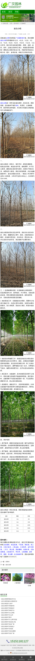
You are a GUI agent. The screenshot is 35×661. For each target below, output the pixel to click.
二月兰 (5, 549)
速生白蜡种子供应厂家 (7, 633)
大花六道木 (7, 547)
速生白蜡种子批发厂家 (7, 624)
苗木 (23, 38)
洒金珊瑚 (19, 549)
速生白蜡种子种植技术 (7, 608)
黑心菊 (12, 549)
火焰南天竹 (10, 552)
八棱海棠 (18, 583)
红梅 (29, 585)
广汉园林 (20, 34)
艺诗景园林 (18, 650)
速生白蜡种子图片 (6, 617)
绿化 (17, 105)
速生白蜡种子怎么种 (7, 615)
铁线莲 (5, 583)
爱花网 (23, 650)
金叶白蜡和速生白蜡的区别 (9, 601)
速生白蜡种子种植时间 (7, 606)
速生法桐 (8, 564)
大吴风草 (23, 547)
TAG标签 (7, 650)
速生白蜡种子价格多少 (7, 626)
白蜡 (7, 38)
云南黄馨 (25, 552)
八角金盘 (16, 547)
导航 (16, 12)
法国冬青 (26, 549)
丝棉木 (8, 561)
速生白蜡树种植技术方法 (8, 599)
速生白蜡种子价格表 (7, 628)
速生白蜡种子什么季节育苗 (9, 619)
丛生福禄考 (18, 554)
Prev (30, 570)
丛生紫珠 (6, 544)
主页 (11, 23)
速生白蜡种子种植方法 (7, 610)
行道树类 (23, 23)
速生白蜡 (3, 40)
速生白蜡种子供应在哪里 (8, 631)
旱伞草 (18, 552)
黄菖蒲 (27, 544)
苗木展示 (16, 23)
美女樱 (10, 554)
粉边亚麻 (14, 544)
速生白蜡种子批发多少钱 (8, 622)
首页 (4, 12)
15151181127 (19, 641)
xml (4, 650)
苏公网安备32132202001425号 (19, 653)
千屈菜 (21, 544)
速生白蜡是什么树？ (7, 603)
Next (32, 570)
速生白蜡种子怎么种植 (7, 612)
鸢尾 (4, 554)
